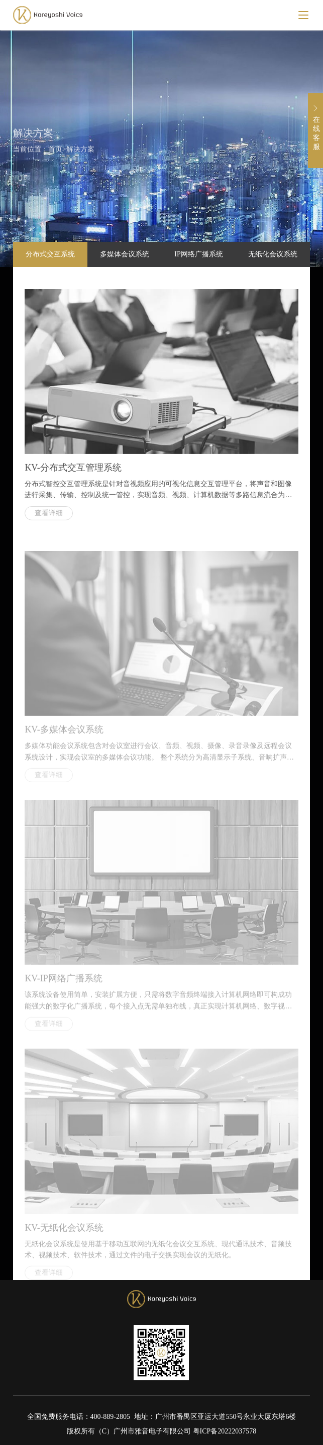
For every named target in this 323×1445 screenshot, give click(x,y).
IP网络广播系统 (198, 254)
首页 (55, 151)
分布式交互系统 (50, 254)
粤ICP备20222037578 (225, 1431)
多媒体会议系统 (124, 254)
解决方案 (80, 151)
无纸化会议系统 (272, 254)
